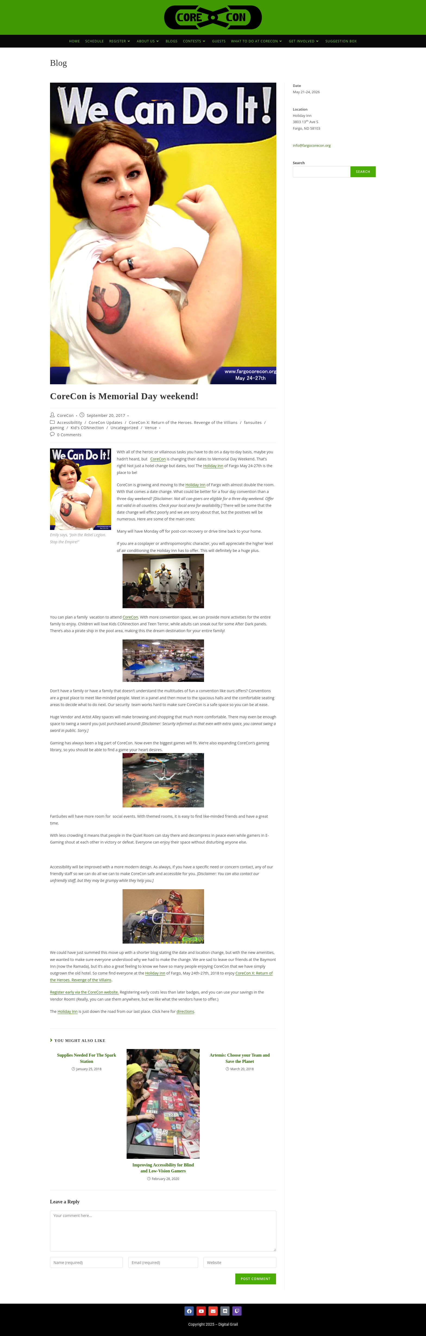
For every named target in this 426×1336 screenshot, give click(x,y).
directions (185, 1011)
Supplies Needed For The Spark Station (86, 1058)
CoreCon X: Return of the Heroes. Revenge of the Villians (183, 422)
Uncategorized (124, 427)
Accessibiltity (69, 422)
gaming (57, 427)
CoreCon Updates (105, 422)
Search (299, 162)
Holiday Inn (213, 465)
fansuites (253, 422)
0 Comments (69, 434)
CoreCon (65, 415)
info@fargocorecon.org (312, 145)
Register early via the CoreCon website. (84, 992)
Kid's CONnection (87, 427)
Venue (151, 427)
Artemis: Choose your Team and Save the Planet (240, 1058)
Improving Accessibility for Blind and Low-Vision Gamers (163, 1168)
